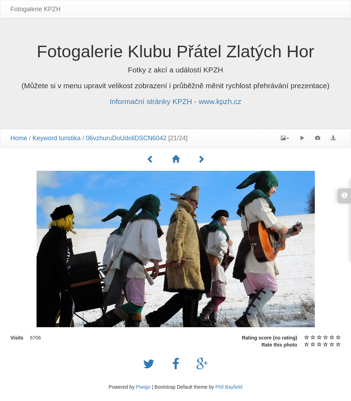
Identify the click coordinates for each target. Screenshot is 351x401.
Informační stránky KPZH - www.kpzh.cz (175, 101)
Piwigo (143, 387)
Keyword (45, 138)
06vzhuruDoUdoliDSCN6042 (126, 138)
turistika (70, 138)
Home (19, 138)
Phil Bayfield (228, 387)
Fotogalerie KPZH (36, 9)
